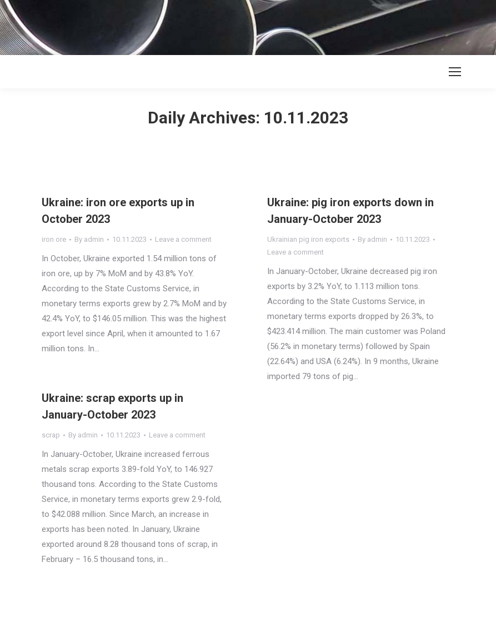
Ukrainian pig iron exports (308, 239)
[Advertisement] (202, 25)
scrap (51, 435)
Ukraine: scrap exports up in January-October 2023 (112, 406)
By (89, 239)
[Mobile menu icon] (455, 72)
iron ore (54, 239)
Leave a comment (183, 239)
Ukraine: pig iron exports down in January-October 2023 (350, 211)
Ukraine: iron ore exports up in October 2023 (118, 211)
